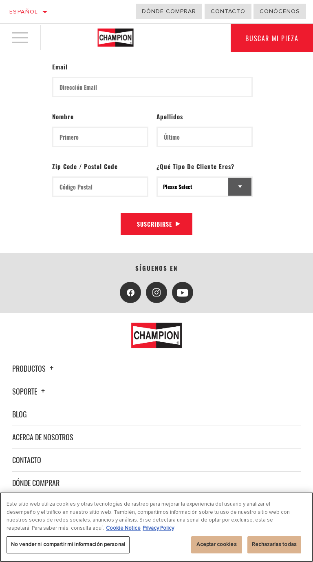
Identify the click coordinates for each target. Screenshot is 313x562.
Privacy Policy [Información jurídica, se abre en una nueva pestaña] (158, 528)
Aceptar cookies (216, 544)
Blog (19, 414)
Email (60, 66)
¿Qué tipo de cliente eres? (195, 166)
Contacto (228, 11)
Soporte (29, 391)
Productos (34, 368)
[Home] (115, 38)
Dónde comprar (169, 11)
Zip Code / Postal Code (85, 166)
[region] (156, 527)
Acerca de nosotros (42, 437)
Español (23, 11)
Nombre (63, 116)
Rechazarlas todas (274, 544)
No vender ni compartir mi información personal (68, 544)
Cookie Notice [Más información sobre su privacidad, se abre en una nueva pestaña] (123, 528)
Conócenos (280, 11)
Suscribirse (154, 224)
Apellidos (169, 116)
